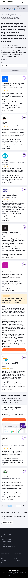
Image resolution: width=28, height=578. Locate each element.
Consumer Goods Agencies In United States (12, 15)
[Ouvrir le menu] (25, 2)
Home (2, 14)
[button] (14, 65)
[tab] (5, 512)
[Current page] (18, 506)
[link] (22, 2)
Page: (14, 505)
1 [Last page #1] (23, 505)
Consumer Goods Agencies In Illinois (10, 17)
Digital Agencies (10, 14)
